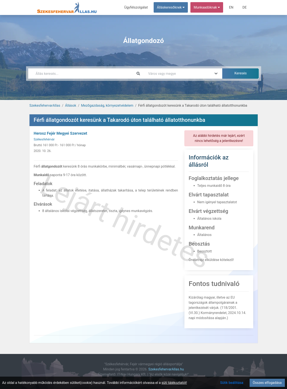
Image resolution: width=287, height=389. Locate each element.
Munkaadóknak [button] (207, 7)
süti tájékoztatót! (174, 383)
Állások (70, 105)
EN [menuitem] (231, 7)
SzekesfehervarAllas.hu (166, 369)
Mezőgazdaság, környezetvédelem (107, 105)
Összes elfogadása (267, 383)
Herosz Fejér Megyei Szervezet (60, 133)
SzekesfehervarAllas (44, 105)
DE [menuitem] (245, 7)
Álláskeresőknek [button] (171, 7)
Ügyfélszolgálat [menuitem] (136, 7)
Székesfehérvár (44, 139)
